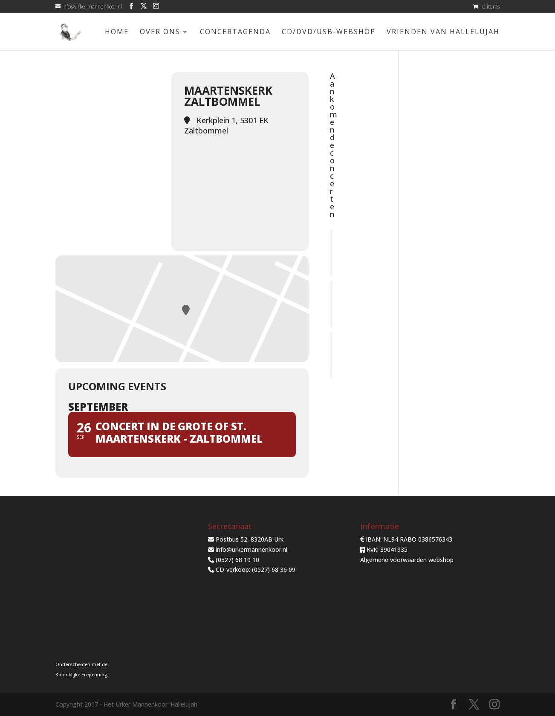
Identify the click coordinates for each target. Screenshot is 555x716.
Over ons (160, 32)
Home (117, 32)
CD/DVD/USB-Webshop (329, 32)
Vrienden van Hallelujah (443, 32)
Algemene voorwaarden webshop (407, 560)
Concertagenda (235, 32)
